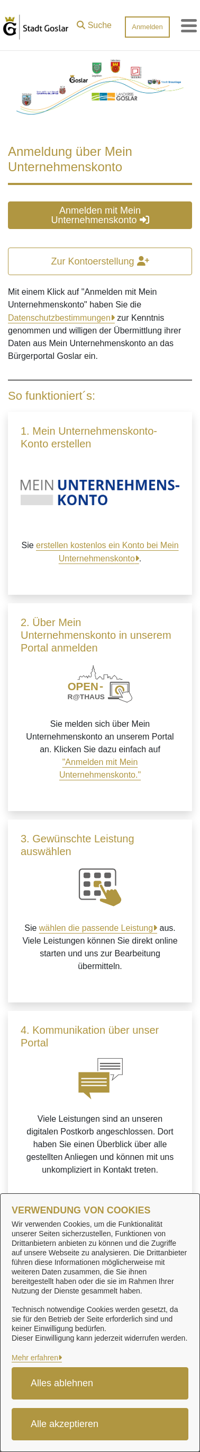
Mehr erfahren (35, 1357)
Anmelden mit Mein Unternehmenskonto (100, 215)
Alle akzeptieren (64, 1424)
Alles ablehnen (62, 1383)
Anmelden (147, 27)
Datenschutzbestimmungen (59, 317)
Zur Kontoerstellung (100, 261)
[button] (94, 23)
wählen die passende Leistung (96, 927)
